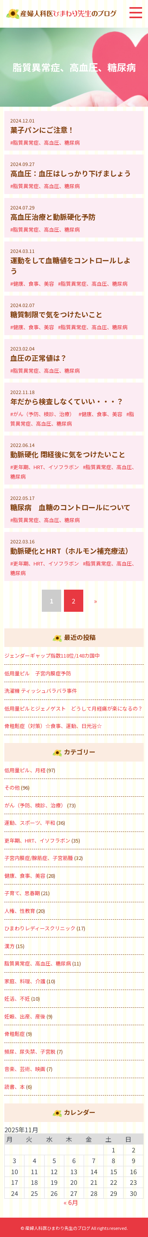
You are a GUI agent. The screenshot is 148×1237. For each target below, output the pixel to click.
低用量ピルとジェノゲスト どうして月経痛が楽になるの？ (73, 708)
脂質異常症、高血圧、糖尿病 (37, 963)
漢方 (9, 946)
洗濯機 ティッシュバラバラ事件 (40, 690)
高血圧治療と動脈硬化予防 (53, 216)
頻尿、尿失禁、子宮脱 (30, 1051)
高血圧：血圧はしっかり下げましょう (70, 173)
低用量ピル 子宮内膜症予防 (37, 673)
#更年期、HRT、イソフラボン (44, 467)
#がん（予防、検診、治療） (42, 414)
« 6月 (71, 1202)
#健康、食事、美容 (32, 283)
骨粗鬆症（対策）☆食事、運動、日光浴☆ (55, 726)
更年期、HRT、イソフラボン (37, 840)
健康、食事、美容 (24, 875)
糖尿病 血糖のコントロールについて (70, 507)
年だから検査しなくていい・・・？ (67, 401)
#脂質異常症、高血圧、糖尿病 (45, 142)
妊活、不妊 (17, 998)
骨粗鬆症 (14, 1033)
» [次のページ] (95, 600)
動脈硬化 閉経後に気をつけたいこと (68, 454)
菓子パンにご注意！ (42, 129)
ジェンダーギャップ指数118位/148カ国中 (52, 655)
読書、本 (14, 1086)
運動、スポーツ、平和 (29, 822)
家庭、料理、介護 (24, 981)
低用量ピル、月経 (24, 770)
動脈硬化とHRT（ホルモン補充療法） (71, 550)
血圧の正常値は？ (38, 358)
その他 (12, 787)
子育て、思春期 (22, 893)
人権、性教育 (19, 911)
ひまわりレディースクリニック (39, 928)
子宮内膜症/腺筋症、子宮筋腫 (38, 858)
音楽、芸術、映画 (24, 1069)
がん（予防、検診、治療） (35, 805)
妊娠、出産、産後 (24, 1016)
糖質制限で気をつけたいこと (56, 314)
